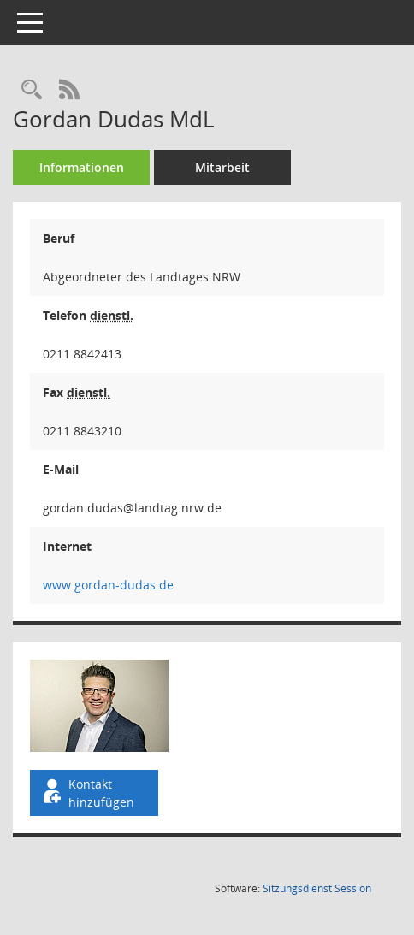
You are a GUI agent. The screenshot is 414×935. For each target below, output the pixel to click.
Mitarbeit (222, 167)
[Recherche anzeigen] (31, 90)
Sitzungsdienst (317, 888)
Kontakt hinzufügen (87, 793)
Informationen (81, 167)
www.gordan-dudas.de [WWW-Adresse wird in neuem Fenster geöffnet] (108, 585)
